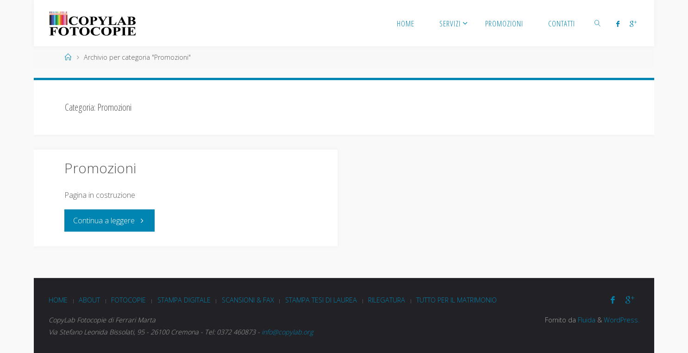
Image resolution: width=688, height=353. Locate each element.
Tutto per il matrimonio (456, 300)
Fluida (585, 319)
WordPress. (621, 319)
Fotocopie (128, 300)
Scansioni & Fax (248, 300)
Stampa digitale (184, 300)
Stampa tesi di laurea (321, 300)
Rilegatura (386, 300)
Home (58, 300)
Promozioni (100, 167)
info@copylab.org (287, 332)
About (89, 300)
